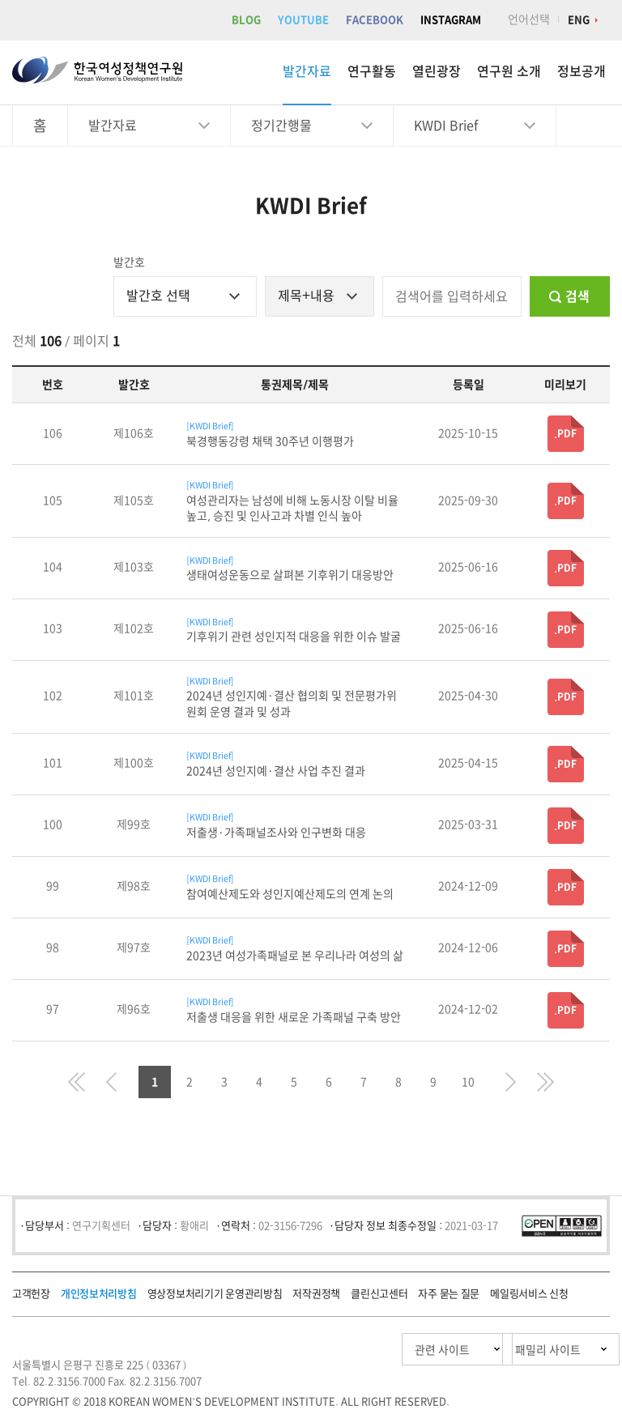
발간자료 (307, 71)
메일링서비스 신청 (529, 1294)
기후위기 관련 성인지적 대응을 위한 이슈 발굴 (293, 636)
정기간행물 (281, 125)
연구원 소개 (509, 71)
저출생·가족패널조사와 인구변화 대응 (276, 832)
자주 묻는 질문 (448, 1294)
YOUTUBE (303, 20)
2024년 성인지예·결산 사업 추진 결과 (275, 771)
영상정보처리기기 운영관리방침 (215, 1294)
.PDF (565, 433)
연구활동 (371, 71)
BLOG (246, 20)
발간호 (129, 262)
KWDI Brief (446, 125)
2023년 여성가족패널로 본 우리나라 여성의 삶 (294, 955)
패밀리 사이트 (516, 1350)
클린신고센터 (379, 1294)
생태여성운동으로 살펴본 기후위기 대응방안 (290, 575)
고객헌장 (31, 1294)
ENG (579, 20)
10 (468, 1082)
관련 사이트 (365, 1350)
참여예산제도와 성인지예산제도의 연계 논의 (290, 894)
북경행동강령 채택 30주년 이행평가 (270, 441)
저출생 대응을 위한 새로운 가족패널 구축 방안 (293, 1017)
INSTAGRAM (450, 20)
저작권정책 (316, 1294)
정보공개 (581, 71)
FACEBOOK (374, 20)
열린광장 (436, 71)
